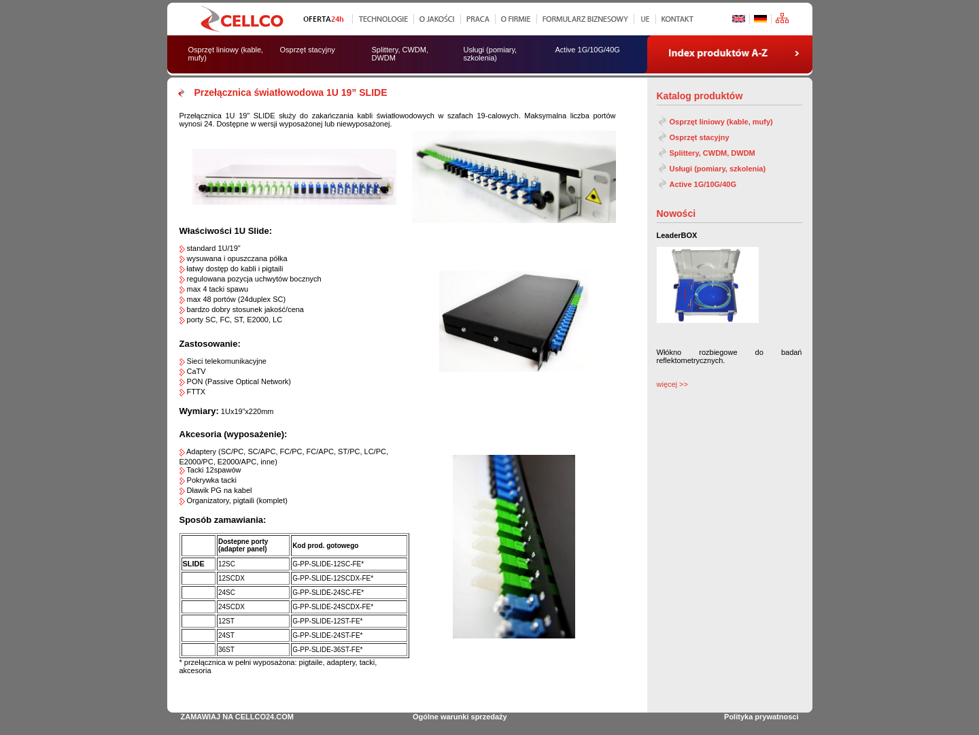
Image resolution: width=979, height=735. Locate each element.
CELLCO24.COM (264, 717)
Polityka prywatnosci (761, 717)
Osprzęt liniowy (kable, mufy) (721, 122)
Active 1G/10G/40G (703, 184)
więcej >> (672, 384)
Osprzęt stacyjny (699, 137)
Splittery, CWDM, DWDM (712, 153)
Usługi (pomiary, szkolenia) (718, 169)
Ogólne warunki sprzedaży (460, 717)
